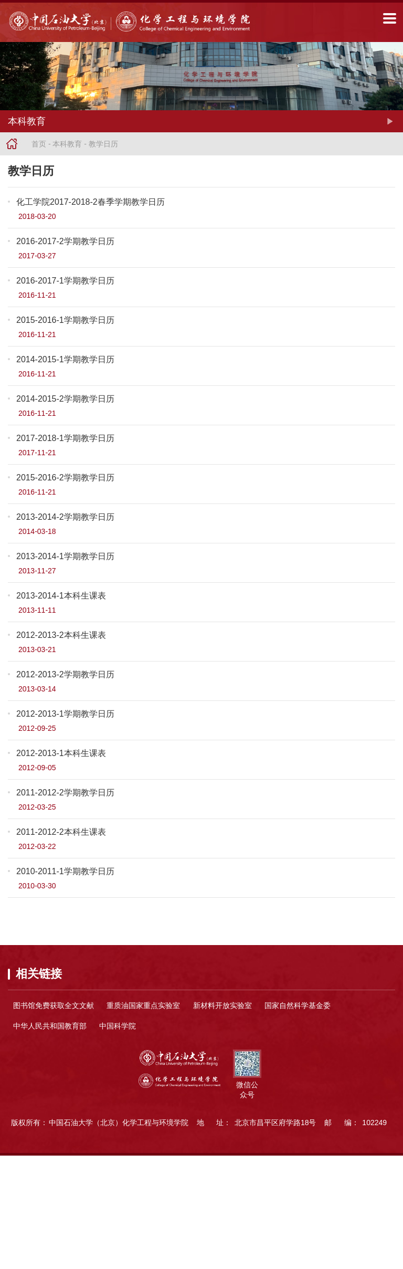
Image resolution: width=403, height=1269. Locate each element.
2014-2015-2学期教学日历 (65, 398)
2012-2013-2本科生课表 (61, 635)
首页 (38, 144)
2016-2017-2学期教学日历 (65, 241)
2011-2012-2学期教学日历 (65, 792)
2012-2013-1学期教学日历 (65, 713)
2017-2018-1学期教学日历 (65, 438)
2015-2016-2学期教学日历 (65, 477)
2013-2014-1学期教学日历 (65, 556)
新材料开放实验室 (222, 1005)
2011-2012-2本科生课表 (61, 831)
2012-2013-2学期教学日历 (65, 674)
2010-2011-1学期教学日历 (65, 871)
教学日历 (103, 144)
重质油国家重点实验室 (143, 1005)
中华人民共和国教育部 (50, 1026)
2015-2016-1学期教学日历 (65, 320)
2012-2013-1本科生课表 (61, 753)
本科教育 (67, 144)
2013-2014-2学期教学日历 (65, 516)
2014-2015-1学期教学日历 (65, 359)
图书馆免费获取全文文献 (53, 1005)
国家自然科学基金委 (297, 1005)
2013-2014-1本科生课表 (61, 595)
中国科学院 (117, 1026)
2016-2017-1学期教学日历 (65, 280)
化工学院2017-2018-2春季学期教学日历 (90, 201)
